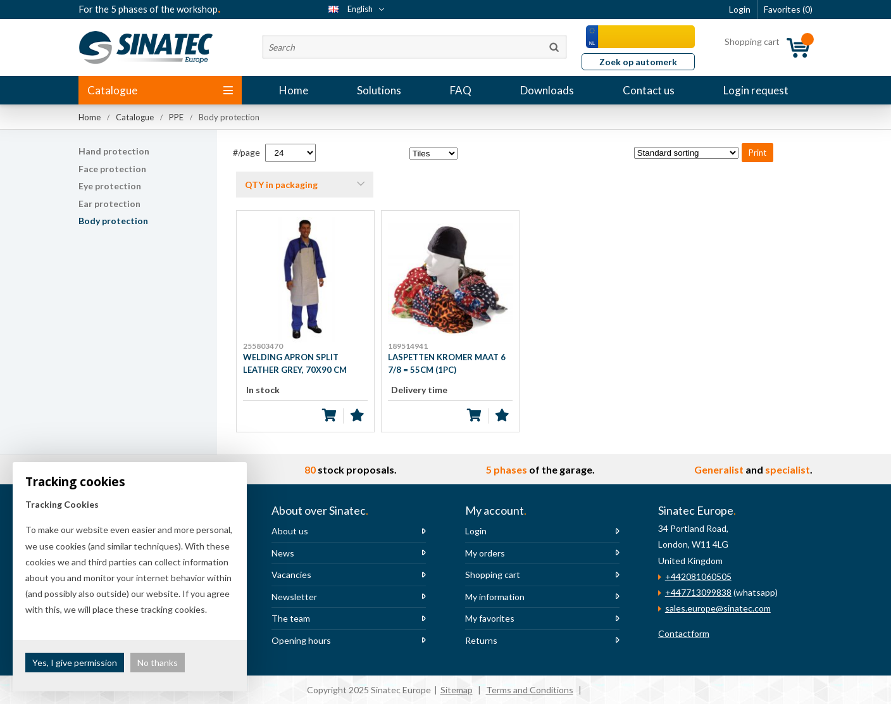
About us (289, 530)
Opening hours (301, 640)
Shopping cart (492, 574)
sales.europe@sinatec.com (718, 608)
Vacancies (291, 574)
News (282, 553)
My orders (485, 553)
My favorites (489, 618)
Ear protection (109, 203)
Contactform (683, 633)
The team (290, 618)
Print (757, 153)
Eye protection (109, 185)
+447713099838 (698, 592)
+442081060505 (698, 576)
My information (495, 596)
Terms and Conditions (529, 689)
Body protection (113, 220)
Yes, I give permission (74, 662)
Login (476, 530)
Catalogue (160, 90)
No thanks (157, 662)
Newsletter (294, 596)
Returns (481, 640)
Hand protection (113, 151)
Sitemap (456, 689)
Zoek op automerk (638, 61)
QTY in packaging (281, 184)
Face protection (112, 168)
